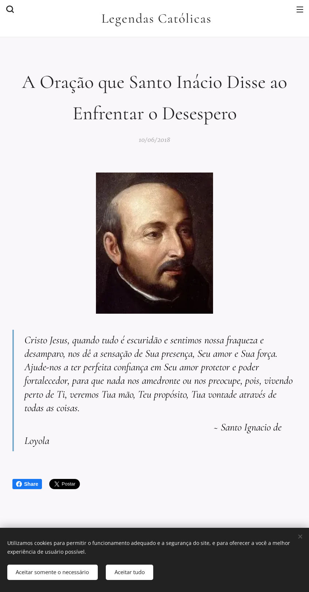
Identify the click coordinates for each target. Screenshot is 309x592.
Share (27, 484)
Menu (300, 9)
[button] (9, 9)
